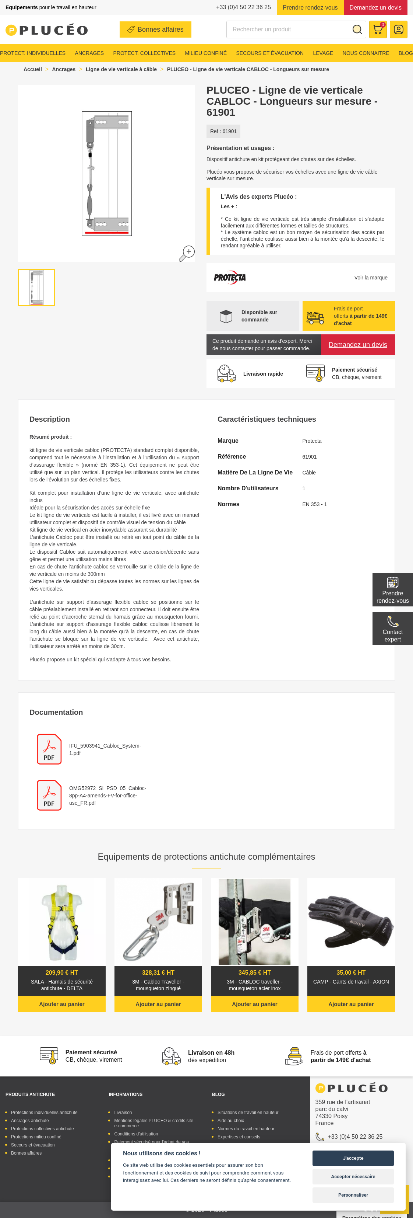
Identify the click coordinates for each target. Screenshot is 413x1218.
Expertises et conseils (239, 1136)
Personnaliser (353, 1195)
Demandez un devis (376, 7)
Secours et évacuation (270, 53)
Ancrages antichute (30, 1120)
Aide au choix (231, 1120)
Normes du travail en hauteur (246, 1128)
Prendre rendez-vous (310, 7)
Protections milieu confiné (36, 1136)
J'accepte (353, 1158)
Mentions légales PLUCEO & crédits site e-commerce (153, 1123)
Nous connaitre (366, 53)
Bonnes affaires (161, 29)
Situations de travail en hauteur (248, 1112)
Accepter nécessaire (353, 1176)
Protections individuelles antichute (44, 1112)
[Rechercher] (296, 29)
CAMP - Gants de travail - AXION (351, 982)
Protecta (312, 441)
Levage (323, 53)
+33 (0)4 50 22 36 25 (243, 7)
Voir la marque (371, 278)
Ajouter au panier (61, 1004)
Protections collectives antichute (42, 1128)
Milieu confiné (206, 53)
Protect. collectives (144, 53)
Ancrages (89, 53)
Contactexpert (392, 636)
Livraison (123, 1112)
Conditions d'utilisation (136, 1134)
